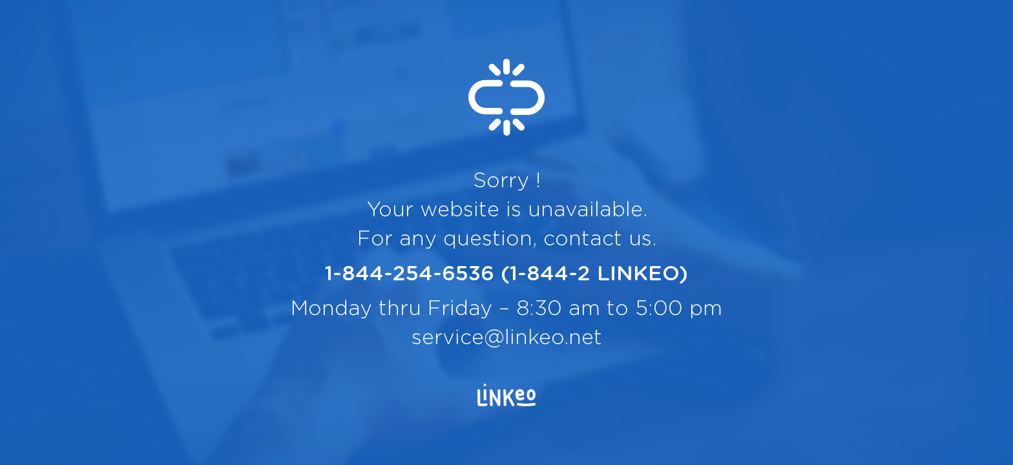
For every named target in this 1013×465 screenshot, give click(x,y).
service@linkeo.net (507, 337)
